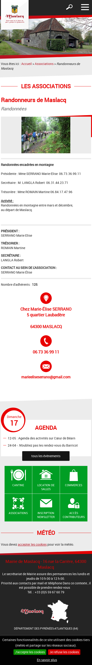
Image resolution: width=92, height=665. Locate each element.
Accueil (26, 64)
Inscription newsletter (46, 515)
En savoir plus (47, 660)
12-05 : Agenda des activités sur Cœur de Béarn (41, 438)
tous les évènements (45, 456)
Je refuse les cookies (64, 652)
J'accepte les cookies (30, 652)
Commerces (73, 485)
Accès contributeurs (74, 515)
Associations (44, 64)
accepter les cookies (32, 544)
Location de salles (45, 487)
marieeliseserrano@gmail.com (45, 370)
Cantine (18, 485)
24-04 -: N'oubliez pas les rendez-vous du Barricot (43, 445)
